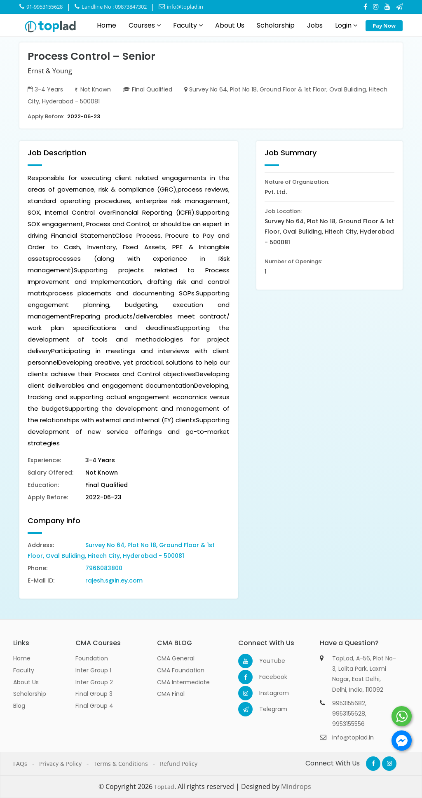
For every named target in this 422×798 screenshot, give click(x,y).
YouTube (266, 661)
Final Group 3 (94, 694)
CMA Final (171, 694)
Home (106, 25)
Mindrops (296, 786)
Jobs (315, 25)
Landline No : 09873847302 (111, 6)
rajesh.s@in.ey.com (114, 580)
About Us (229, 25)
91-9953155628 (41, 6)
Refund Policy (178, 764)
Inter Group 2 (94, 682)
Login (346, 25)
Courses (145, 25)
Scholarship (276, 25)
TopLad (164, 787)
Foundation (91, 658)
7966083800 (103, 568)
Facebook (266, 677)
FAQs (20, 764)
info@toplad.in (181, 6)
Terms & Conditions (121, 764)
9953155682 (348, 703)
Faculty (188, 25)
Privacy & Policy (60, 764)
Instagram (266, 693)
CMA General (176, 658)
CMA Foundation (180, 670)
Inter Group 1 (93, 670)
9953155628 (348, 713)
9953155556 (348, 724)
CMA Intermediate (183, 682)
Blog (19, 706)
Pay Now (384, 25)
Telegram (266, 709)
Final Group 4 (94, 706)
